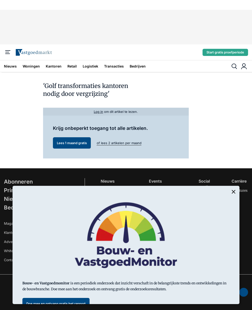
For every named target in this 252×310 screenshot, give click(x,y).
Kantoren (54, 66)
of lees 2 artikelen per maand (119, 143)
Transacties (114, 66)
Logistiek (90, 66)
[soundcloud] (243, 292)
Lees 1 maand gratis (72, 143)
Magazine (12, 223)
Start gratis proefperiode (225, 52)
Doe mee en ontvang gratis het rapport (56, 304)
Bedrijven (138, 66)
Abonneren (18, 181)
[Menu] (8, 52)
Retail (72, 66)
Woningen (31, 66)
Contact (10, 260)
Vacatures (240, 190)
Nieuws (10, 66)
